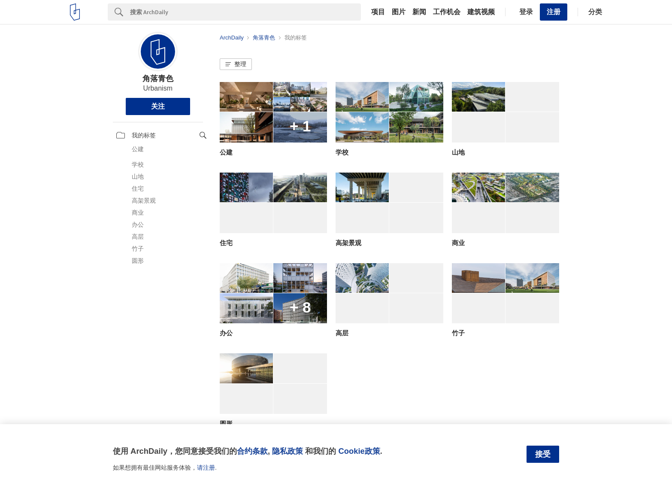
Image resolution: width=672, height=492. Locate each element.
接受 (543, 454)
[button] (236, 64)
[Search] (245, 12)
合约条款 (252, 451)
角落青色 (157, 78)
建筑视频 (481, 12)
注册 (553, 11)
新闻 (419, 12)
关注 (158, 106)
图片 (399, 12)
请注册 (206, 467)
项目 (378, 12)
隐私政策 (287, 451)
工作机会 (446, 12)
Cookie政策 (359, 451)
